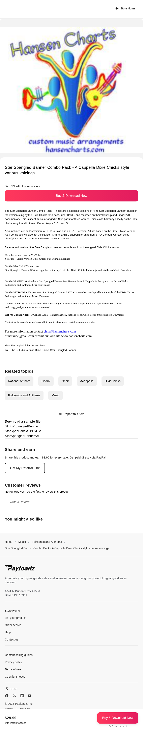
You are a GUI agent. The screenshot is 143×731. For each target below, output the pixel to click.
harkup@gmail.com (21, 336)
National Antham (19, 381)
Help (8, 632)
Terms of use (13, 669)
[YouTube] (30, 696)
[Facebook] (7, 696)
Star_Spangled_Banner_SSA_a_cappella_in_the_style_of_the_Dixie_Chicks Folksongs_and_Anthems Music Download (68, 269)
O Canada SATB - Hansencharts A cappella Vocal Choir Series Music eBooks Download (77, 314)
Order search (13, 625)
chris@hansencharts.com (19, 238)
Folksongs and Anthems (24, 395)
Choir (65, 381)
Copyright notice (15, 676)
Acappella (86, 381)
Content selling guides (19, 655)
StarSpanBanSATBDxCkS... (25, 431)
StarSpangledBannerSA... (23, 436)
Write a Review (19, 502)
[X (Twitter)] (14, 695)
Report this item (71, 414)
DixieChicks (112, 381)
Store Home (125, 8)
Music (55, 395)
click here (47, 322)
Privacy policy (13, 662)
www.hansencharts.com (57, 238)
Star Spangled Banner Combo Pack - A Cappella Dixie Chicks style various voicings (57, 548)
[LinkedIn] (22, 695)
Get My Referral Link (25, 468)
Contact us (10, 322)
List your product (15, 617)
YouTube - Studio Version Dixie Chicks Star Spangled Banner (37, 258)
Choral (45, 381)
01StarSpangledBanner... (23, 426)
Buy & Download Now (71, 195)
